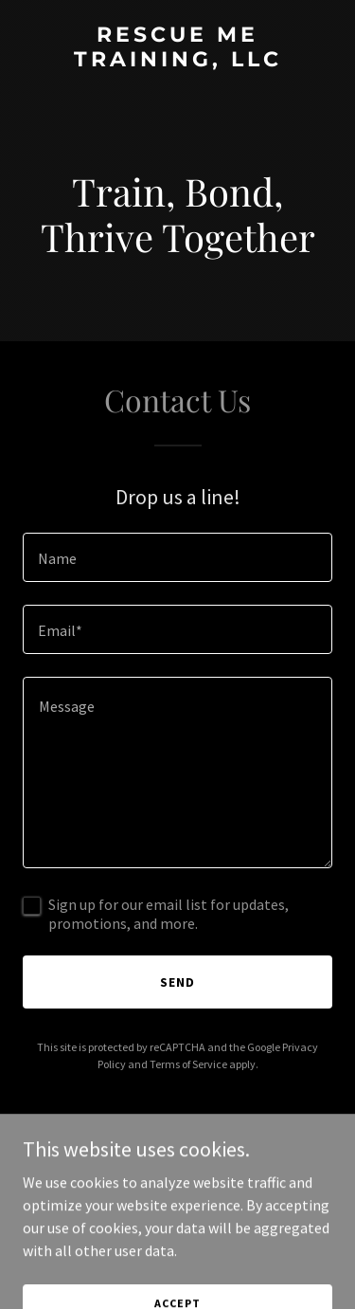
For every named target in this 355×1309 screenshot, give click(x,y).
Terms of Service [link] (188, 1064)
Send (177, 982)
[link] (177, 60)
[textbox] (177, 557)
